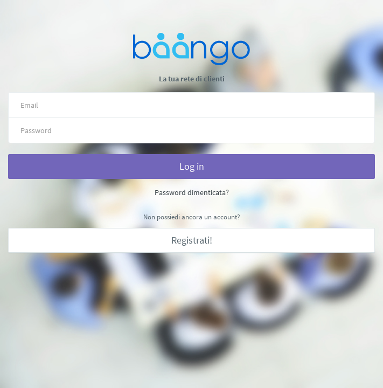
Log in (191, 166)
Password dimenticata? (192, 192)
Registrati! (191, 240)
